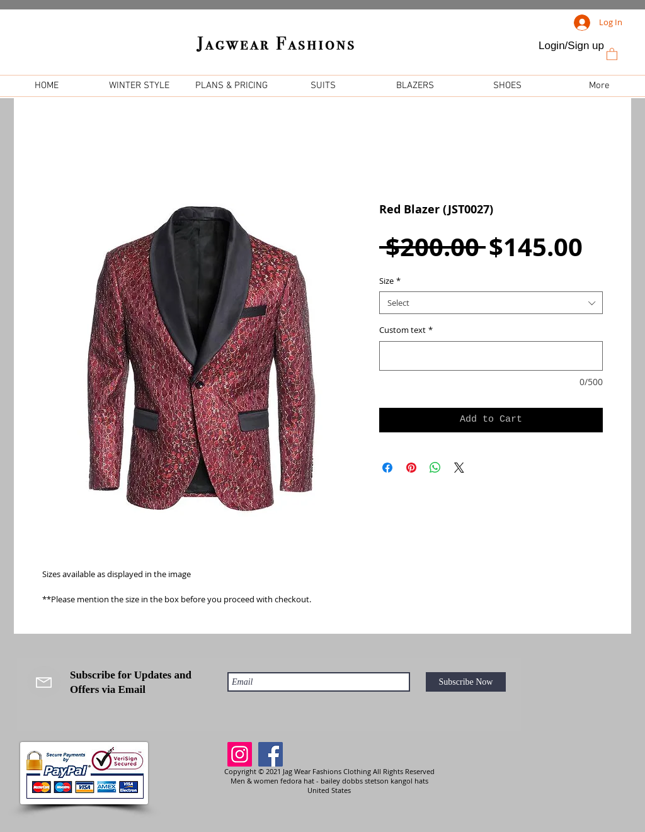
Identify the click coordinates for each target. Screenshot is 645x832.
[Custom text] (491, 356)
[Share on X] (459, 467)
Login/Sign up (571, 46)
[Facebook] (270, 754)
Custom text (406, 329)
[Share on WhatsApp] (435, 467)
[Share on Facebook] (387, 467)
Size (390, 280)
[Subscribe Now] (466, 682)
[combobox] (491, 302)
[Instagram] (239, 754)
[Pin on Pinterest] (411, 467)
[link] (612, 53)
